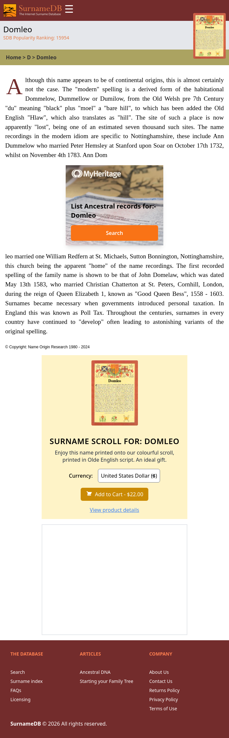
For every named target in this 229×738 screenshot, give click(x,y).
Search (114, 233)
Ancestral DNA (95, 672)
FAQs (15, 690)
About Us (159, 672)
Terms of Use (163, 708)
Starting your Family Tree (106, 681)
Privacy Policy (163, 699)
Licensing (20, 699)
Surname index (26, 681)
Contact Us (160, 681)
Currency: (81, 475)
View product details (114, 510)
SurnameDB (25, 723)
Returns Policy (164, 690)
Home (13, 57)
